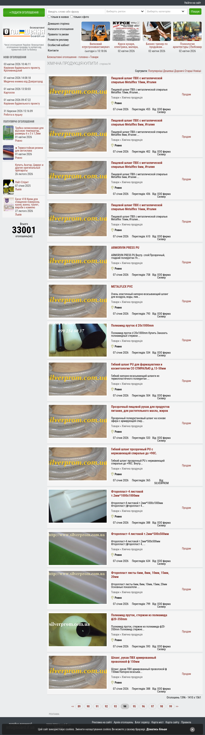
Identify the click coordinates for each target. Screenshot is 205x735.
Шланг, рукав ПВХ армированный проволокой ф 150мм (133, 659)
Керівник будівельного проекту (22, 103)
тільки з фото (81, 16)
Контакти (53, 50)
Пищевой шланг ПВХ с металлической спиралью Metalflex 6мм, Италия (136, 165)
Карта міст (157, 722)
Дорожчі (179, 71)
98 (161, 706)
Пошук (195, 11)
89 (79, 706)
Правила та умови (58, 34)
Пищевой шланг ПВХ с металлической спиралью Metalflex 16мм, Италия (136, 207)
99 (170, 706)
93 (115, 706)
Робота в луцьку (13, 114)
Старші (189, 71)
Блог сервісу (142, 722)
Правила (186, 722)
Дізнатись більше (157, 729)
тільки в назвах (60, 16)
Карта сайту (172, 722)
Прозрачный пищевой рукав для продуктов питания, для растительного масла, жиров (140, 409)
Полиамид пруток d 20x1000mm (132, 325)
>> (176, 706)
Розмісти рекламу (58, 39)
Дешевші (168, 71)
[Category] (170, 11)
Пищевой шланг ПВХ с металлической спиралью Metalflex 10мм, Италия (136, 80)
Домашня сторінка (58, 23)
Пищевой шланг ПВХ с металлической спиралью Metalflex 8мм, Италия (136, 122)
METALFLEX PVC (122, 286)
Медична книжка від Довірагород (23, 81)
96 (143, 706)
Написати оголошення (61, 29)
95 (134, 706)
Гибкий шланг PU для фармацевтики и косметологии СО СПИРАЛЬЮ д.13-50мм (138, 366)
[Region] (129, 11)
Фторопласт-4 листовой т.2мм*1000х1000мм (127, 493)
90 (88, 706)
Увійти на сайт (192, 2)
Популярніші (155, 71)
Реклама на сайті (102, 722)
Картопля (9, 92)
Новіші (197, 71)
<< (73, 706)
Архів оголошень (123, 722)
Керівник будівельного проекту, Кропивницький (22, 69)
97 (152, 706)
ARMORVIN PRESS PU (125, 248)
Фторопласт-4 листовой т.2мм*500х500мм (140, 534)
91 (97, 706)
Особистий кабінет (58, 45)
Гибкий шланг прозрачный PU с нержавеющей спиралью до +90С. (134, 451)
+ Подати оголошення (24, 12)
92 (106, 706)
